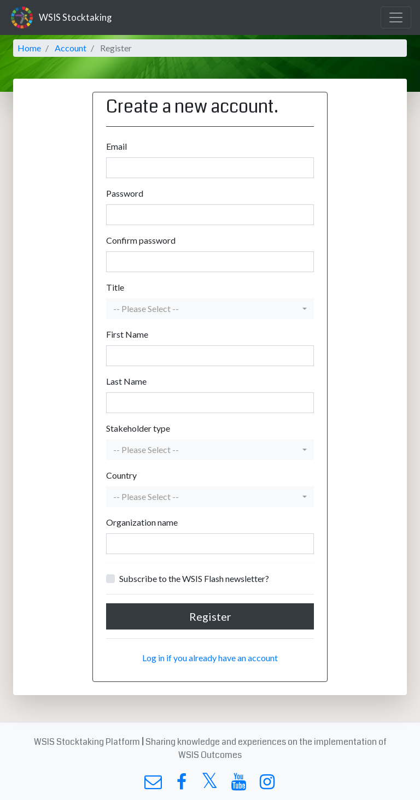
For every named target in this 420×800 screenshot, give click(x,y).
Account (70, 48)
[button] (210, 308)
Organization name (142, 522)
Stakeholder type (138, 428)
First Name (127, 334)
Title (115, 287)
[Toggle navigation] (396, 17)
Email (116, 146)
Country (121, 475)
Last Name (126, 381)
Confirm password (141, 240)
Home (29, 48)
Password (124, 193)
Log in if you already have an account (210, 657)
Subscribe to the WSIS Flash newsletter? (194, 578)
